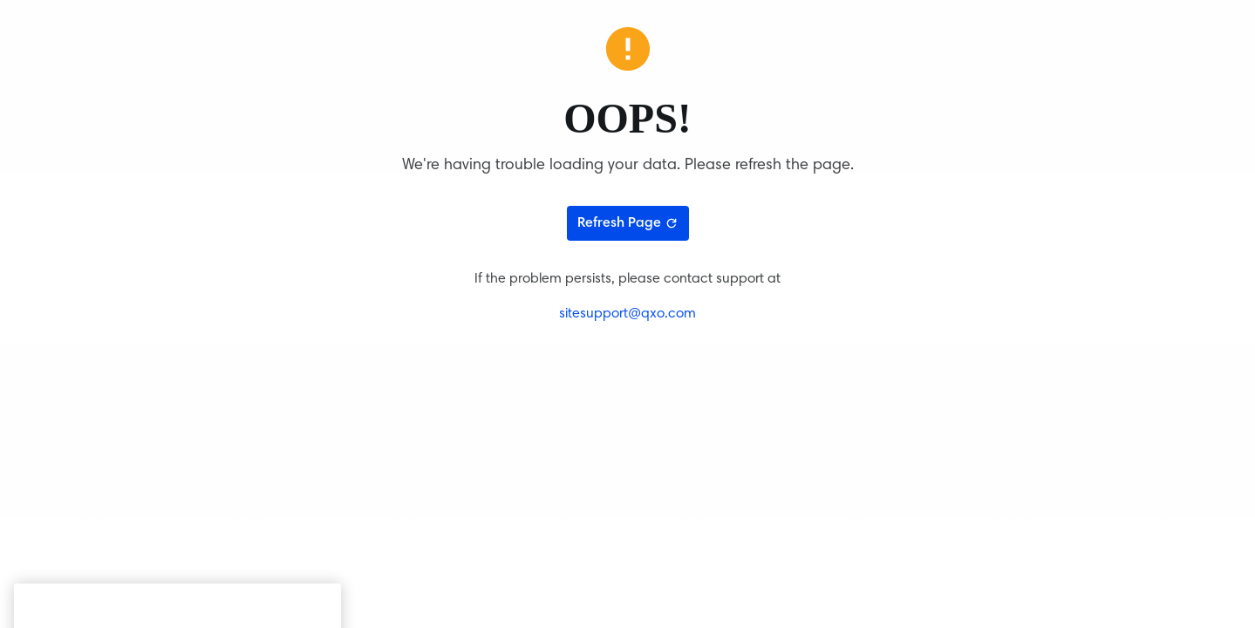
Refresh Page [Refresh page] (628, 223)
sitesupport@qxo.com (627, 314)
